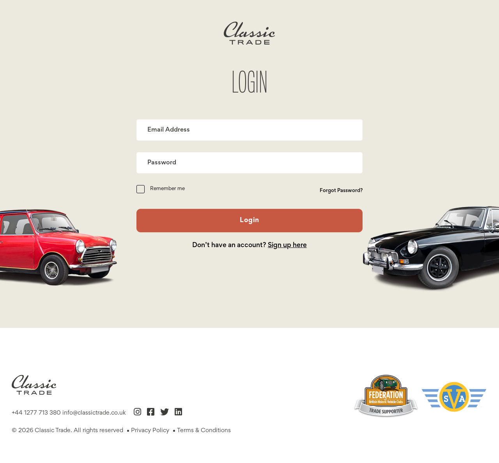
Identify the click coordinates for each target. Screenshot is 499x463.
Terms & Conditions (204, 430)
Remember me (167, 189)
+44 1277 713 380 (36, 413)
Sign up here (287, 245)
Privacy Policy (150, 430)
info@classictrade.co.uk (94, 413)
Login (249, 220)
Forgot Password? (341, 191)
